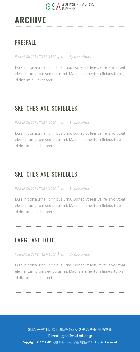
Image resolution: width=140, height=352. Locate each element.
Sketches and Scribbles (46, 108)
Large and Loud (35, 240)
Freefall (26, 42)
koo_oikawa (82, 56)
